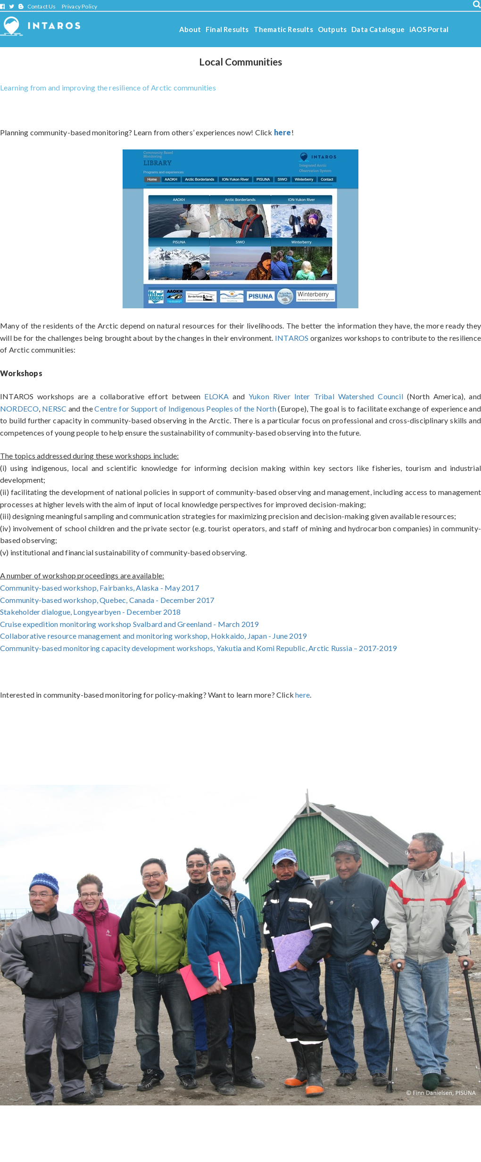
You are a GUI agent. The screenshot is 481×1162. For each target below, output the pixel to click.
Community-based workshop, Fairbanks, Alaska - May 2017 (99, 587)
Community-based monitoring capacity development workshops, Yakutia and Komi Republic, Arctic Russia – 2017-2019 (198, 647)
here (302, 694)
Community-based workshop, (107, 599)
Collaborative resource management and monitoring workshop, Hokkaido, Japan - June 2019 (153, 635)
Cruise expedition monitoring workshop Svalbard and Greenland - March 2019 (129, 623)
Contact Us (41, 6)
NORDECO (19, 408)
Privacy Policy (80, 6)
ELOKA (216, 396)
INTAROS (292, 337)
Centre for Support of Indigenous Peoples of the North (185, 408)
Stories (246, 54)
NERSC (54, 408)
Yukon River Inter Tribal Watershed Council (326, 396)
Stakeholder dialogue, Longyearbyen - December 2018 (90, 611)
